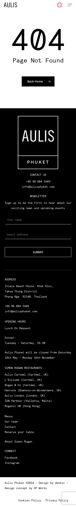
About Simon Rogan (18, 441)
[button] (70, 5)
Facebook (11, 457)
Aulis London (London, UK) (25, 395)
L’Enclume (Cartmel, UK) (23, 380)
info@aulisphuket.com (38, 186)
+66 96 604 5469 (38, 181)
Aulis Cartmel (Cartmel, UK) (26, 374)
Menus (9, 416)
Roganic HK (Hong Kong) (22, 406)
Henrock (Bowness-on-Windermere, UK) (33, 390)
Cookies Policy (29, 500)
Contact (10, 427)
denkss (60, 483)
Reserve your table (19, 432)
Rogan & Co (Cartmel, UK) (24, 385)
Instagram (12, 463)
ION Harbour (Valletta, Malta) (28, 401)
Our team (11, 421)
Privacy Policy (57, 500)
